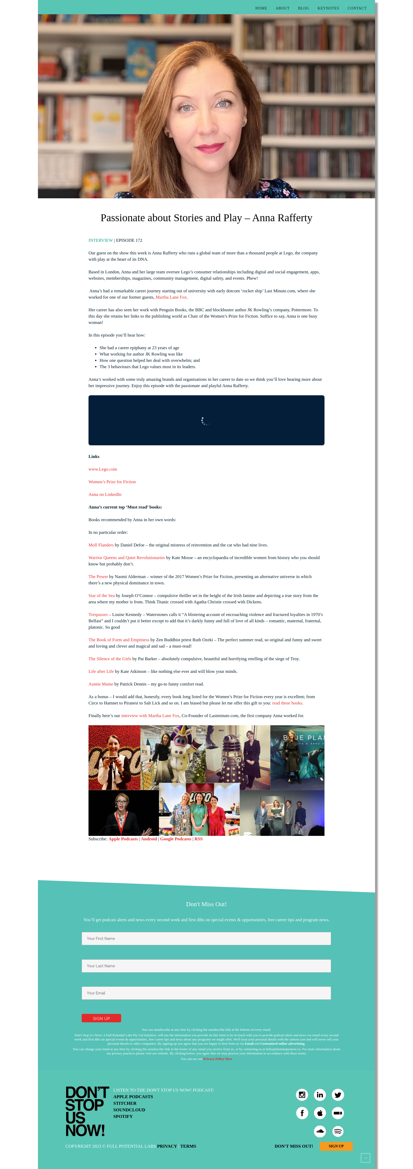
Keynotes (328, 8)
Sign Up (336, 1146)
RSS (198, 838)
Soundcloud (129, 1109)
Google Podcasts (175, 838)
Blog (303, 8)
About (283, 8)
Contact (357, 8)
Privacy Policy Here (217, 1059)
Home (261, 8)
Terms (188, 1146)
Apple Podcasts (123, 838)
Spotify (123, 1116)
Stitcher (124, 1103)
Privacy (167, 1146)
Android (149, 838)
